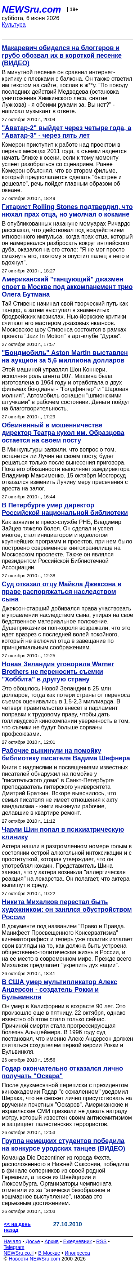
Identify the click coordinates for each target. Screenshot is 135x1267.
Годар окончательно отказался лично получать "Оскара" (62, 1072)
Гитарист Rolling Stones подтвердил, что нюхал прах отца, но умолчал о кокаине (67, 210)
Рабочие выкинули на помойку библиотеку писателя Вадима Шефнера (66, 754)
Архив (52, 1241)
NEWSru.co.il (18, 1253)
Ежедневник (77, 1241)
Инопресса (77, 1253)
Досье (33, 1241)
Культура (14, 25)
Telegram (14, 1247)
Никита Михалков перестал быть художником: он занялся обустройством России (67, 909)
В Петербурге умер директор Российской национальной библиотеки (65, 509)
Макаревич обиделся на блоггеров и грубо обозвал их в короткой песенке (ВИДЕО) (62, 55)
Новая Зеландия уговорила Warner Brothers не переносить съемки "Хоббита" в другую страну (58, 672)
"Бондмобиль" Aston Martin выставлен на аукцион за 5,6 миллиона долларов (65, 356)
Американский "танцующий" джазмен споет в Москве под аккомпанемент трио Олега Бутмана (67, 287)
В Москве (49, 1253)
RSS (101, 1241)
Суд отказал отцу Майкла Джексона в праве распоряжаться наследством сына (61, 592)
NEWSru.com (31, 9)
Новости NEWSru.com (34, 1259)
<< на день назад (17, 1227)
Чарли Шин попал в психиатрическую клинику (63, 833)
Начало (12, 1241)
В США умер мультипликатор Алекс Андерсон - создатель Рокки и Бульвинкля (59, 989)
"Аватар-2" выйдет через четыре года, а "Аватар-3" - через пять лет (66, 131)
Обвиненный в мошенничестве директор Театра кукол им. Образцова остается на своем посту (63, 433)
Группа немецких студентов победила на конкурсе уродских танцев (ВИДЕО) (63, 1144)
